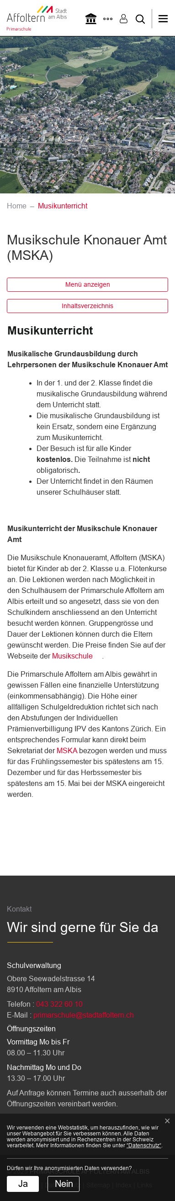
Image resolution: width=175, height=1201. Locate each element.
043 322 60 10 (59, 1004)
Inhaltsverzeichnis (87, 305)
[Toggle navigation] (166, 19)
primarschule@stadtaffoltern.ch (83, 1015)
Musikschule (72, 656)
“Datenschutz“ (144, 1145)
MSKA (68, 751)
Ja (23, 1184)
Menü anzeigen (87, 284)
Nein (64, 1184)
